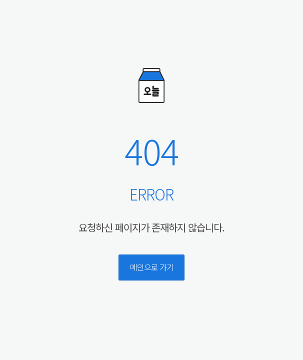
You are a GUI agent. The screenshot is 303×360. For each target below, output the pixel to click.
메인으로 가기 (152, 267)
